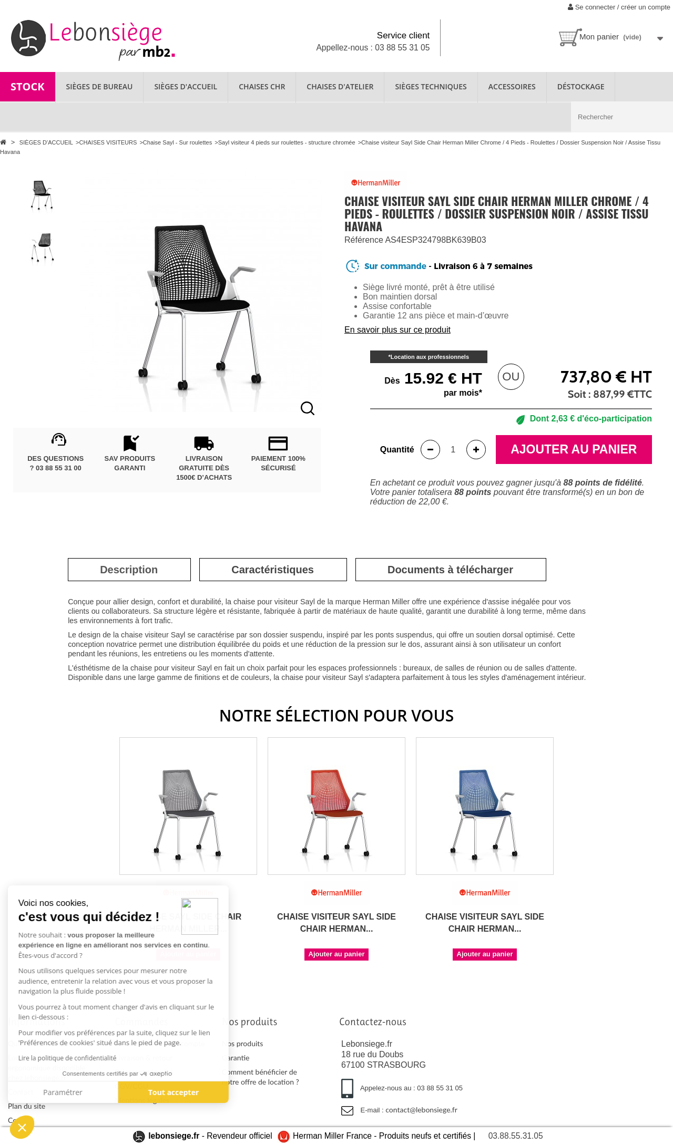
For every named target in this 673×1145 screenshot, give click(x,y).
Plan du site (26, 1105)
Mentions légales (142, 1100)
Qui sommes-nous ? (40, 1043)
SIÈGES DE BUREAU (99, 86)
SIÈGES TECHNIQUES (430, 86)
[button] (22, 1127)
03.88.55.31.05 (515, 1135)
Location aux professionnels (430, 357)
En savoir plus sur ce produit (397, 329)
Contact (21, 1091)
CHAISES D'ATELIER (340, 86)
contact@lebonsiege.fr (421, 1109)
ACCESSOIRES (512, 86)
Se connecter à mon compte (160, 1043)
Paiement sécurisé (144, 1071)
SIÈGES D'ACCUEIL (185, 86)
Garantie (236, 1057)
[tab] (128, 570)
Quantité (397, 449)
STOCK (28, 86)
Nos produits (242, 1043)
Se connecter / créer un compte (619, 7)
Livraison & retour (143, 1057)
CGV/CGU (131, 1085)
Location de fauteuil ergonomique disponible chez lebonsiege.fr (46, 1067)
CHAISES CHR (262, 86)
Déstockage (581, 86)
